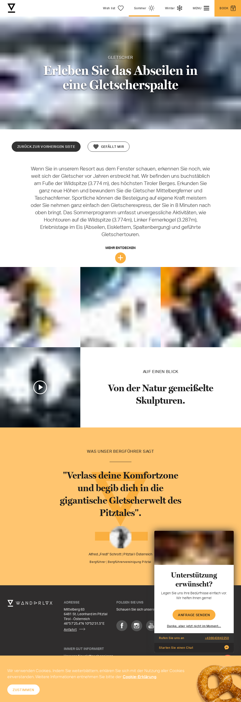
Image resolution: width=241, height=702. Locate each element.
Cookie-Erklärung (139, 676)
